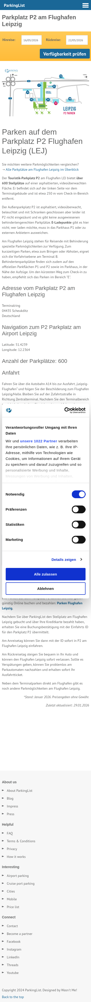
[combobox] (31, 40)
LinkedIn (13, 957)
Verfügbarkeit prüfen (64, 54)
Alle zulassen (45, 574)
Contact (12, 926)
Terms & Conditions (21, 841)
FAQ (10, 833)
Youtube (13, 973)
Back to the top (13, 997)
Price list (13, 907)
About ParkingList (20, 790)
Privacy (12, 849)
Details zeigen (63, 559)
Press (10, 814)
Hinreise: (8, 40)
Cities (11, 891)
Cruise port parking (20, 883)
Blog (10, 798)
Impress (12, 806)
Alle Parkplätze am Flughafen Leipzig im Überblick (42, 169)
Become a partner (20, 934)
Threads (12, 965)
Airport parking (18, 875)
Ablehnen (45, 588)
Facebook (14, 941)
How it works (16, 856)
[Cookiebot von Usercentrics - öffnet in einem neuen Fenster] (64, 410)
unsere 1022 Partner (38, 441)
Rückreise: (53, 40)
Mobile (12, 899)
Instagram (14, 949)
